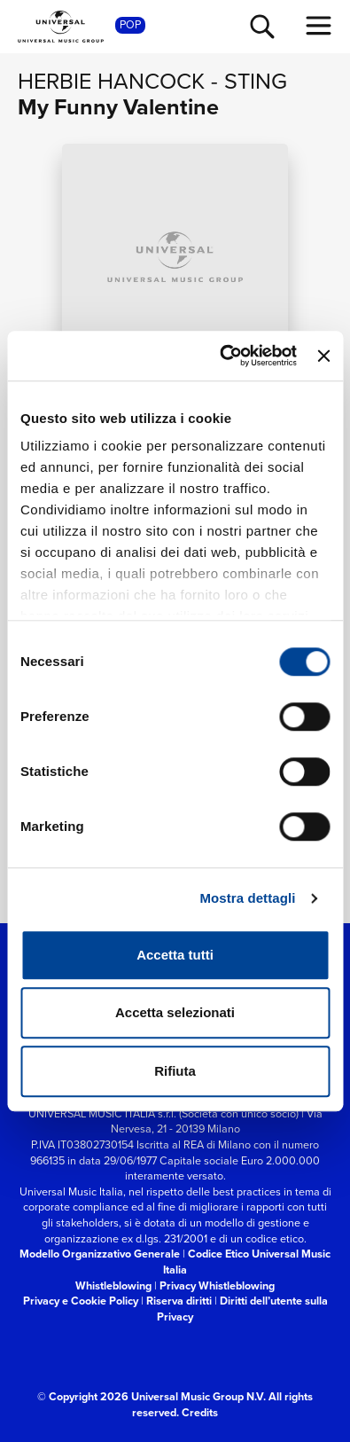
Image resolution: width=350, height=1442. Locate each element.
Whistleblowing (113, 1285)
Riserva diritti (179, 1300)
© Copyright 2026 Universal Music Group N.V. (151, 1396)
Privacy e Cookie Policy (80, 1300)
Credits (200, 1412)
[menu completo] (319, 26)
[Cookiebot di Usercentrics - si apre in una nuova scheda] (224, 355)
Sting (255, 81)
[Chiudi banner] (323, 355)
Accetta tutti (175, 954)
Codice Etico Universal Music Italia (247, 1261)
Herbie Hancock (111, 81)
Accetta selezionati (175, 1012)
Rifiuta (175, 1070)
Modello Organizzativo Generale (99, 1253)
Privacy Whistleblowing (217, 1285)
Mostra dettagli (247, 897)
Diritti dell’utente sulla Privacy (242, 1308)
